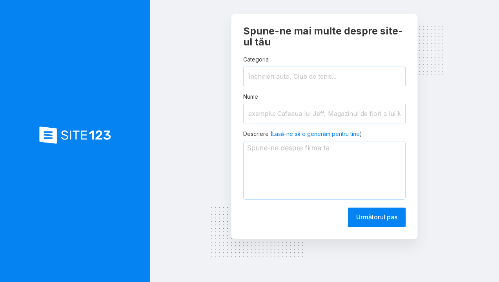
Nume (250, 96)
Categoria (256, 59)
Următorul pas (376, 217)
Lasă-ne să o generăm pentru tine (316, 133)
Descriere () (302, 133)
